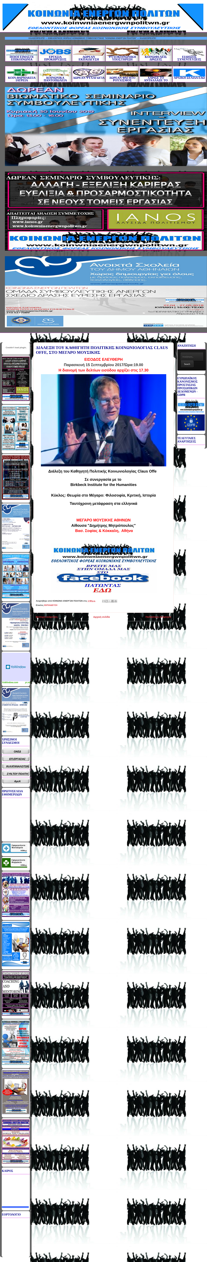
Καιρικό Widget (16, 667)
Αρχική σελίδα (101, 617)
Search (187, 364)
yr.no (27, 682)
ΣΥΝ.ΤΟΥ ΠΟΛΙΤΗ (17, 774)
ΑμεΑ (17, 781)
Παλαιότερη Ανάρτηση (158, 617)
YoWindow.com (10, 682)
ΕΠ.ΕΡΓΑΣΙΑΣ (17, 759)
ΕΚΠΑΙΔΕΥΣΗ (50, 605)
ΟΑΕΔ (17, 751)
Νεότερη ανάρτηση (47, 617)
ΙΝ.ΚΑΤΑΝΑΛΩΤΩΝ (17, 766)
